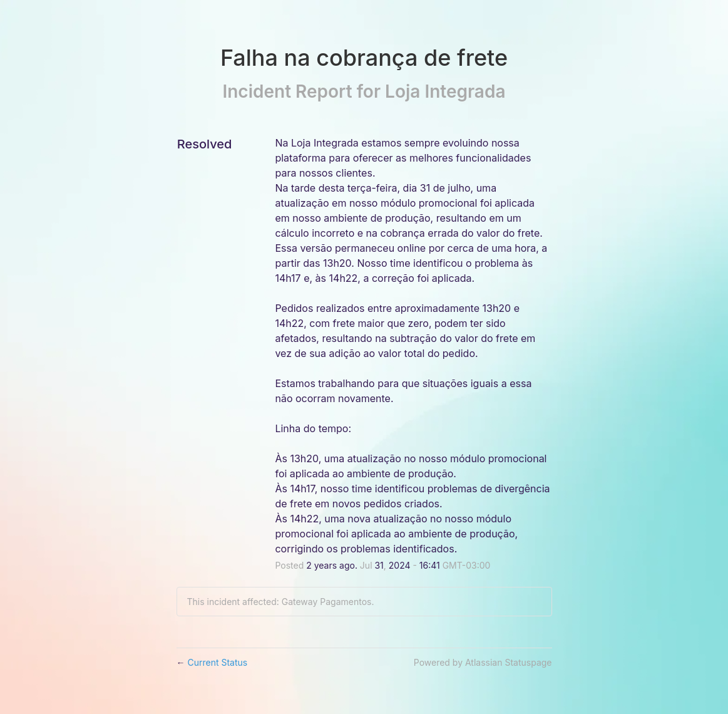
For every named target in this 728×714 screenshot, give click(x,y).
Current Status (212, 662)
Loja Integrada (445, 91)
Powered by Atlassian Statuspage (483, 662)
